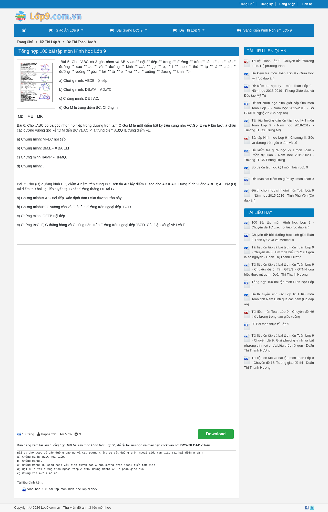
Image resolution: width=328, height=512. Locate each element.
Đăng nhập (287, 4)
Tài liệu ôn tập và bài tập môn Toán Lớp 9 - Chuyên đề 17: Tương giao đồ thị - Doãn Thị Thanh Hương (279, 362)
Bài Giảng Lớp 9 (126, 30)
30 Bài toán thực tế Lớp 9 (270, 324)
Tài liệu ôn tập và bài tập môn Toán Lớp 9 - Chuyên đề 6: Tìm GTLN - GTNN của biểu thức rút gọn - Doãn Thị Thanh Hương (279, 269)
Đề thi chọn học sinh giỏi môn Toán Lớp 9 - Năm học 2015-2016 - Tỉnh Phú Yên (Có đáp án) (279, 195)
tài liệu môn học (99, 507)
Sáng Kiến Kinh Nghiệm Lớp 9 (264, 30)
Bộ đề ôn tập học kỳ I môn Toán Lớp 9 (280, 167)
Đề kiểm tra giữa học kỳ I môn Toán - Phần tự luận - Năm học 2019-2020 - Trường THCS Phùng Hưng (279, 155)
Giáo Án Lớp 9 (64, 30)
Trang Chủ (246, 4)
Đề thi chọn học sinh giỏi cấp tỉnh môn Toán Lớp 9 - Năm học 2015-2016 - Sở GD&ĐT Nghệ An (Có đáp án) (279, 108)
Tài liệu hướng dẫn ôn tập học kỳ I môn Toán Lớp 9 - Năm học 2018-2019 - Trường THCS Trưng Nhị (279, 125)
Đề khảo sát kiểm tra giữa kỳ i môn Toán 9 (283, 179)
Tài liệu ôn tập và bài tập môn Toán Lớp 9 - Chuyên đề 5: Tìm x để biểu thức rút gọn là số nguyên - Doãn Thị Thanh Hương (279, 252)
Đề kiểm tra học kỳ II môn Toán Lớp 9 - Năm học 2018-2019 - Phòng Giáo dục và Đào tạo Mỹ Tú (279, 90)
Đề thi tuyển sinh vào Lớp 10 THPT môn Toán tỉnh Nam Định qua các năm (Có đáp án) (279, 299)
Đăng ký (267, 4)
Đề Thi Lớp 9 (186, 30)
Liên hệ (307, 4)
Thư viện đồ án (74, 507)
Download (215, 434)
